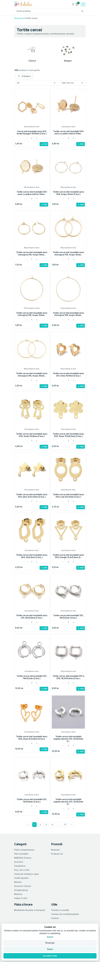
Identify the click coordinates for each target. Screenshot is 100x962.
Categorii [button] (24, 76)
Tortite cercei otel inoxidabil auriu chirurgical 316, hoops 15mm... (31, 253)
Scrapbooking (21, 890)
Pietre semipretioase (24, 850)
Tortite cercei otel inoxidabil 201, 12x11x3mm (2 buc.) (32, 800)
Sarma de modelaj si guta (26, 874)
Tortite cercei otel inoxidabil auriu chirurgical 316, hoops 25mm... (68, 253)
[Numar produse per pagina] (36, 83)
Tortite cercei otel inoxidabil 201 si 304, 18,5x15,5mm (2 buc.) (68, 677)
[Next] (72, 824)
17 (65, 824)
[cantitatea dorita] (31, 138)
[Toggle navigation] (83, 4)
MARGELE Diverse (22, 858)
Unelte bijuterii (21, 878)
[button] (77, 4)
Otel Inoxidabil (21, 854)
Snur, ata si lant (21, 870)
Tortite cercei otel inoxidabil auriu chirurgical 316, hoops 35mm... (31, 374)
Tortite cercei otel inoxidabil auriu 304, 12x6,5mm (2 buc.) (31, 556)
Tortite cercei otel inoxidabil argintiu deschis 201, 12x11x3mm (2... (68, 738)
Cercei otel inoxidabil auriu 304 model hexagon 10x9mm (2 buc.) (32, 132)
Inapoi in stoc (20, 898)
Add (44, 144)
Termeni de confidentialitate (65, 914)
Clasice (32, 60)
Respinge (50, 943)
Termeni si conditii (60, 910)
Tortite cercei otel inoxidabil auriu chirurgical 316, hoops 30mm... (31, 314)
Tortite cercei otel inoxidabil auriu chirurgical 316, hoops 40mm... (68, 314)
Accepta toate (50, 955)
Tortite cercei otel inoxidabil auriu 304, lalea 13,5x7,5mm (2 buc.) (31, 495)
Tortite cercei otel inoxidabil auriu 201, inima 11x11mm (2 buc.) (68, 374)
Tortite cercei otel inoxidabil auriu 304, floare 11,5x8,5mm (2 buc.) (68, 435)
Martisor (18, 894)
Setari (50, 949)
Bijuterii (18, 882)
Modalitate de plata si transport (29, 910)
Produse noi (57, 854)
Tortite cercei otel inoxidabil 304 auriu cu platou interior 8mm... (68, 132)
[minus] (26, 138)
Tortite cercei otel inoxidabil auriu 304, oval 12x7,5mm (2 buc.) (68, 495)
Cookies (55, 918)
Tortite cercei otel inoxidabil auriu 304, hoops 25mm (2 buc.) (68, 193)
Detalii (50, 937)
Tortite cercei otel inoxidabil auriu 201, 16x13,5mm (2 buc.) (31, 616)
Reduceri (55, 850)
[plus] (37, 138)
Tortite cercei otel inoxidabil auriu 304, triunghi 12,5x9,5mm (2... (68, 556)
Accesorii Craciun (22, 886)
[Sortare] (72, 83)
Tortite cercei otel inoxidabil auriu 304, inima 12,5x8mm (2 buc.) (31, 737)
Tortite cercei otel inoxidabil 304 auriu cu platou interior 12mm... (32, 193)
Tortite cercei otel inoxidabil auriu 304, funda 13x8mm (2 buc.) (31, 435)
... (58, 824)
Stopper (68, 60)
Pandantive (19, 866)
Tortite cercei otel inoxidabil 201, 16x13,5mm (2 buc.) (68, 616)
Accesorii (18, 18)
